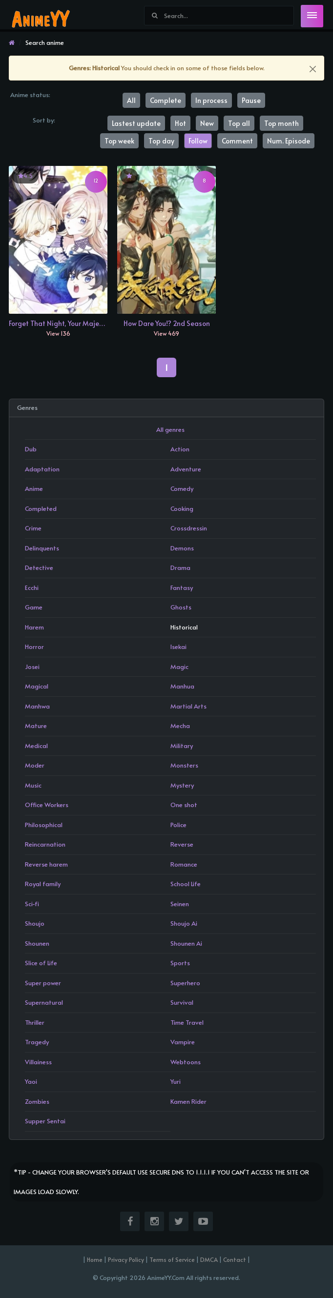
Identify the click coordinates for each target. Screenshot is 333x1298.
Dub (31, 449)
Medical (36, 745)
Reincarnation (45, 844)
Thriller (34, 1022)
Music (33, 785)
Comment (237, 140)
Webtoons (185, 1061)
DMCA (209, 1259)
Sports (180, 962)
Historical (184, 627)
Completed (41, 508)
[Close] (313, 69)
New (207, 123)
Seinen (179, 903)
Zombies (37, 1101)
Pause (251, 100)
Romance (183, 864)
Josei (32, 666)
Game (33, 607)
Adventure (185, 469)
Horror (34, 646)
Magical (36, 686)
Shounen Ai (186, 943)
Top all (239, 123)
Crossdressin (188, 528)
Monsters (184, 765)
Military (181, 745)
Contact (234, 1259)
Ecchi (32, 587)
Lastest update (136, 123)
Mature (36, 725)
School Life (185, 883)
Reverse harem (46, 864)
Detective (39, 567)
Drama (180, 567)
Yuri (175, 1081)
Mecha (180, 725)
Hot (180, 123)
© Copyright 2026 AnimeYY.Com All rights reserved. (166, 1277)
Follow (198, 140)
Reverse (181, 844)
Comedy (181, 488)
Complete (165, 100)
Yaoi (31, 1081)
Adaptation (42, 469)
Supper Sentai (45, 1120)
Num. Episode (288, 140)
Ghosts (180, 607)
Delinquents (42, 548)
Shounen (37, 943)
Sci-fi (32, 903)
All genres (170, 429)
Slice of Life (41, 962)
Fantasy (181, 587)
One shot (183, 804)
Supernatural (44, 1002)
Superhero (185, 982)
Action (179, 449)
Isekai (178, 646)
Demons (182, 548)
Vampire (182, 1041)
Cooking (181, 508)
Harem (34, 627)
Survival (181, 1002)
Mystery (182, 785)
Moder (34, 765)
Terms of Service (172, 1259)
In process (211, 100)
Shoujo (34, 923)
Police (178, 824)
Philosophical (43, 824)
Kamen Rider (188, 1101)
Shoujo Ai (183, 923)
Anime (34, 488)
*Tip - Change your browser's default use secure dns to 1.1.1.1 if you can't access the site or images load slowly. (161, 1182)
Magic (179, 666)
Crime (33, 528)
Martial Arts (188, 706)
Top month (281, 123)
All (131, 100)
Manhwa (37, 706)
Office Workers (46, 804)
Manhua (182, 686)
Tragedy (37, 1041)
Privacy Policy (126, 1259)
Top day (161, 140)
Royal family (43, 883)
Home (95, 1259)
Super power (43, 982)
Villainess (38, 1061)
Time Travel (187, 1022)
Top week (119, 140)
